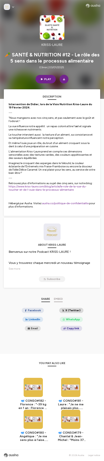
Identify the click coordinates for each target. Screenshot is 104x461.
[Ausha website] (93, 6)
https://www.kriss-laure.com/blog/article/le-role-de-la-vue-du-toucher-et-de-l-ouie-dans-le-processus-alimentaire (48, 188)
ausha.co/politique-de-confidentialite (65, 203)
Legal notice (94, 455)
